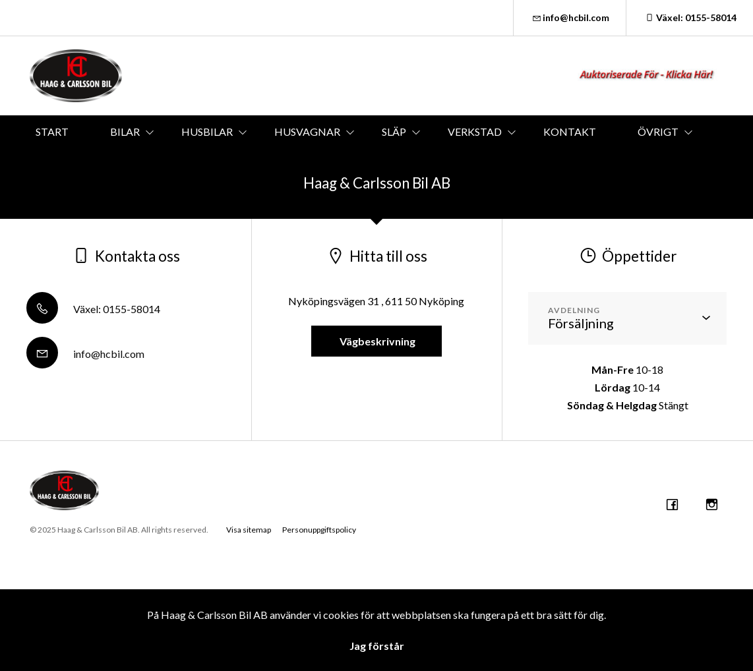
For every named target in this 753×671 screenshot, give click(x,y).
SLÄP (394, 131)
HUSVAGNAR (307, 131)
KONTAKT (569, 131)
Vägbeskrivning (376, 341)
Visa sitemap (248, 530)
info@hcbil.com (570, 17)
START (52, 131)
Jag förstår (376, 645)
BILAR (125, 131)
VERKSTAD (475, 131)
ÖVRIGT (658, 131)
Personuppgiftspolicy (319, 530)
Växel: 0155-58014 (690, 17)
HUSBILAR (207, 131)
